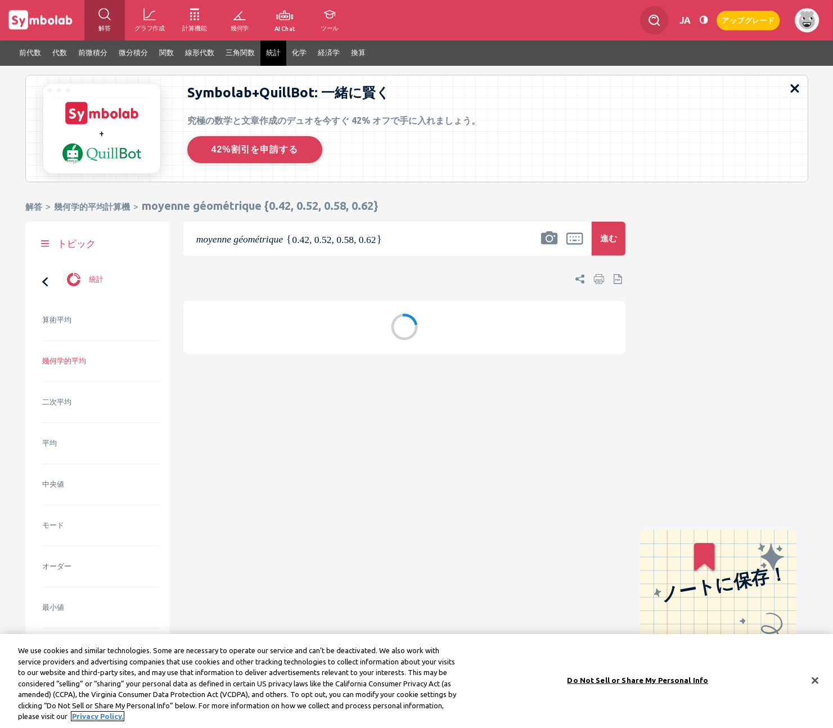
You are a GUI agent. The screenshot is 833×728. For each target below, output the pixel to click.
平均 (49, 443)
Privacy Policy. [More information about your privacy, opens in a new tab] (97, 716)
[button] (549, 246)
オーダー (56, 566)
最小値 (53, 607)
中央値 (53, 484)
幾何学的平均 (64, 361)
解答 (33, 207)
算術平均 (56, 320)
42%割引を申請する (254, 149)
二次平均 (56, 402)
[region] (416, 681)
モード (53, 525)
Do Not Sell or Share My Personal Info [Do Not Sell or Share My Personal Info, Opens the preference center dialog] (637, 680)
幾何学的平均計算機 (92, 207)
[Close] (815, 680)
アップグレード (748, 19)
